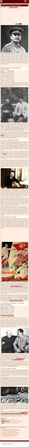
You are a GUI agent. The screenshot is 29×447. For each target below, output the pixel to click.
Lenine (2, 135)
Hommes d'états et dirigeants (7, 443)
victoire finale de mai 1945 (18, 359)
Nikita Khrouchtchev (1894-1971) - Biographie (10, 429)
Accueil (8, 442)
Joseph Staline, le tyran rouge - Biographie (11, 5)
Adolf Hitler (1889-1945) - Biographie (8, 436)
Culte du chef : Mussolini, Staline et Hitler (9, 431)
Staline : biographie (5, 421)
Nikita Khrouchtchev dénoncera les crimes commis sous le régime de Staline (14, 413)
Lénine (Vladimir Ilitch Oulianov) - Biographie (10, 435)
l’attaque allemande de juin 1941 (7, 315)
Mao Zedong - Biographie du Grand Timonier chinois (11, 430)
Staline (2, 419)
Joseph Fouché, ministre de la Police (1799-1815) (11, 432)
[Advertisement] (14, 15)
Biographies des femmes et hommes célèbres (18, 442)
